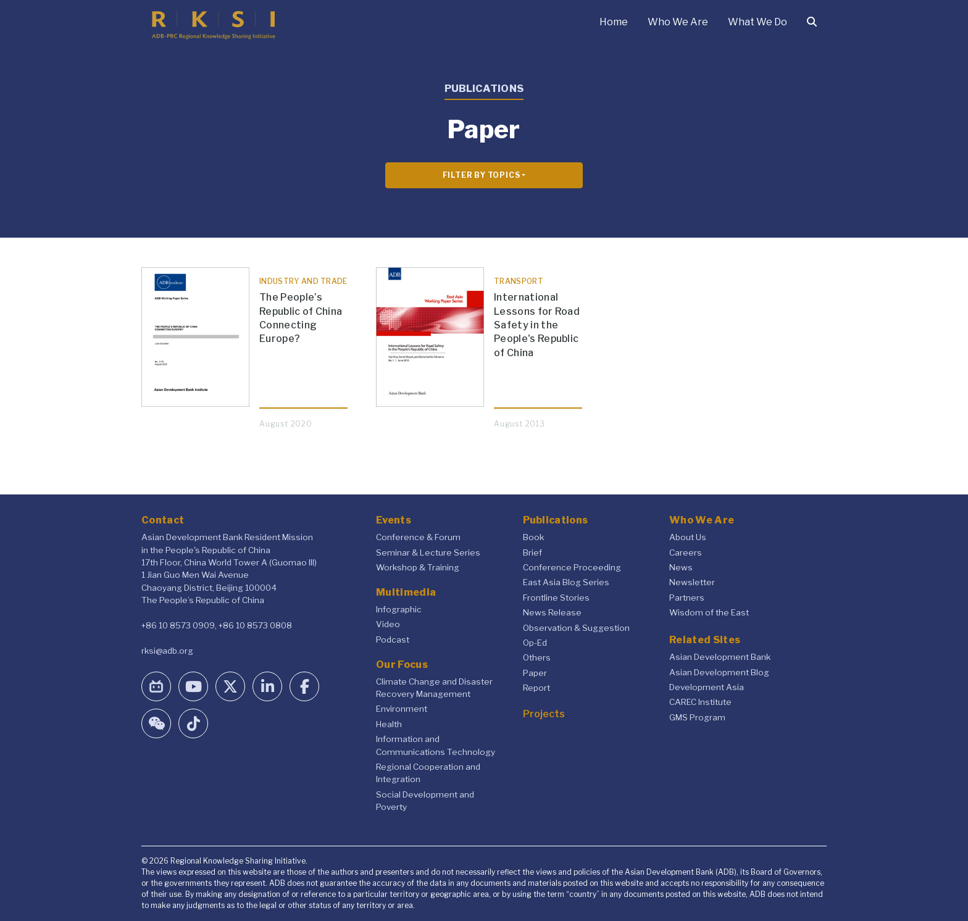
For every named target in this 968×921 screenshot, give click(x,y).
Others (537, 657)
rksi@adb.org (167, 651)
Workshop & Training (417, 567)
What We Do (757, 22)
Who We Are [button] (678, 22)
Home (613, 22)
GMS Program (697, 717)
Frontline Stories (556, 597)
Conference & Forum (418, 537)
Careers (685, 552)
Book (533, 537)
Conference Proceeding (572, 567)
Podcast (392, 639)
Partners (686, 597)
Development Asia (706, 687)
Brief (532, 552)
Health (389, 724)
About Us (687, 537)
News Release (552, 612)
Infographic (399, 609)
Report (536, 688)
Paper (535, 673)
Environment (401, 709)
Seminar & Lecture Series (428, 552)
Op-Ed (535, 643)
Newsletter (692, 582)
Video (388, 624)
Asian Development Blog (719, 672)
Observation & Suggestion (576, 628)
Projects (544, 714)
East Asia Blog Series (566, 582)
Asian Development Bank (719, 657)
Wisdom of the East (709, 612)
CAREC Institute (700, 702)
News (681, 567)
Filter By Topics (481, 175)
